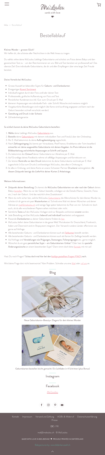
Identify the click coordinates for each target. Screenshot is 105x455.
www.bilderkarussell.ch (60, 445)
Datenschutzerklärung (87, 416)
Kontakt (77, 246)
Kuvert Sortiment (28, 89)
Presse (55, 420)
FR (57, 426)
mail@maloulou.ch (27, 205)
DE (52, 426)
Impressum (27, 416)
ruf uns (84, 263)
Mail (73, 263)
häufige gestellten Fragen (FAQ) (66, 256)
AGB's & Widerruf (65, 416)
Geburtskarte (43, 133)
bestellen (18, 191)
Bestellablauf (17, 25)
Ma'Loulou (52, 392)
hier (63, 219)
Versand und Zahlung (44, 416)
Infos (6, 25)
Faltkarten (69, 232)
